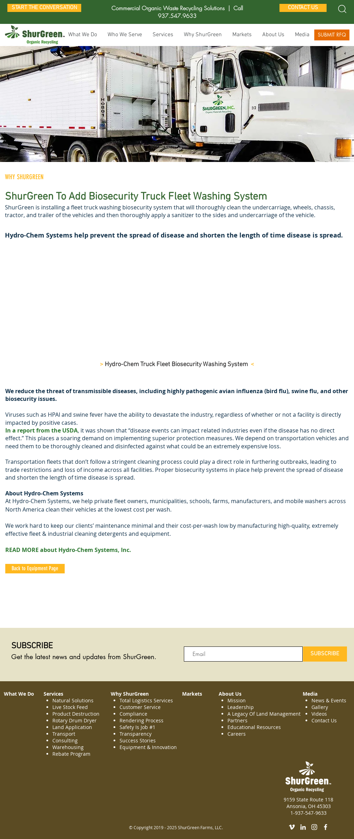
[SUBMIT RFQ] (331, 35)
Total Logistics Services (146, 700)
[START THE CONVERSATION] (44, 8)
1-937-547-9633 (308, 812)
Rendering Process (142, 720)
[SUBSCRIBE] (325, 654)
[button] (163, 35)
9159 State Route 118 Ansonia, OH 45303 (308, 802)
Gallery (319, 707)
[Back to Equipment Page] (35, 569)
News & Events (328, 700)
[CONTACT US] (303, 8)
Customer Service (140, 707)
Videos (319, 713)
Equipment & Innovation (148, 747)
